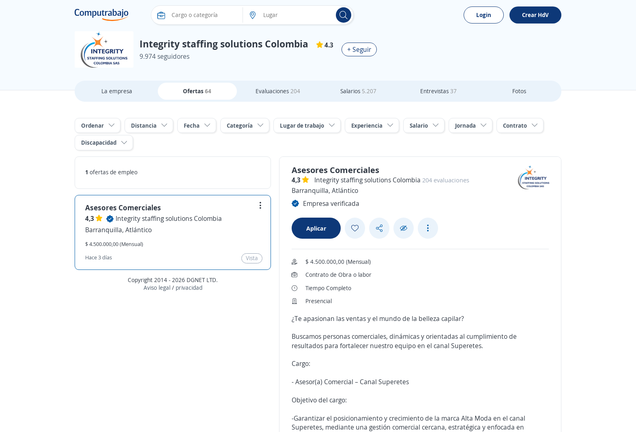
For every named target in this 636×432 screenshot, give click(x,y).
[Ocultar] (403, 228)
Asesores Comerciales (123, 207)
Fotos (519, 91)
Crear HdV (535, 15)
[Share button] (379, 228)
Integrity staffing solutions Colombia (169, 218)
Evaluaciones (278, 91)
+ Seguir (359, 49)
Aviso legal (157, 287)
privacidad (189, 287)
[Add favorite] (355, 228)
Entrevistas (438, 91)
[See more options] (428, 228)
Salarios (358, 91)
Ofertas (197, 91)
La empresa (116, 91)
